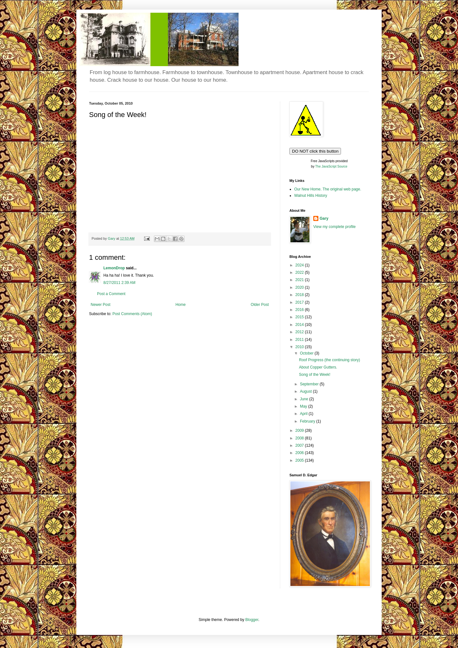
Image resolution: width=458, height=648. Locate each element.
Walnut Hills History (310, 195)
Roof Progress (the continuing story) (329, 360)
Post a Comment (111, 294)
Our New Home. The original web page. (327, 189)
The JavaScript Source (331, 166)
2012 (300, 332)
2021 (300, 280)
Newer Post (100, 304)
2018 (300, 295)
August (306, 391)
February (308, 421)
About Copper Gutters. (318, 367)
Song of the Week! (314, 374)
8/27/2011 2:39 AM (119, 282)
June (304, 399)
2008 (300, 438)
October (307, 353)
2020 (300, 287)
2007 (300, 445)
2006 (300, 453)
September (310, 384)
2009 (300, 430)
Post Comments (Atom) (132, 314)
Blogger (251, 619)
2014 (300, 324)
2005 (300, 460)
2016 (300, 309)
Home (181, 304)
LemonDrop (114, 268)
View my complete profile (334, 226)
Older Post (260, 304)
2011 (300, 339)
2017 (300, 302)
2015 (300, 317)
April (304, 413)
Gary (324, 218)
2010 (300, 347)
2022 (300, 272)
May (304, 406)
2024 (300, 265)
